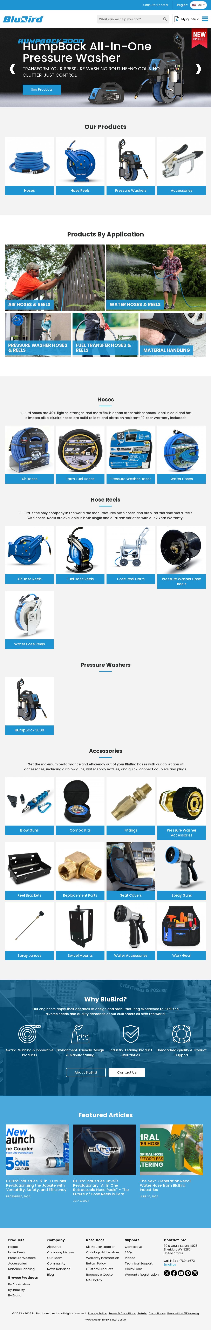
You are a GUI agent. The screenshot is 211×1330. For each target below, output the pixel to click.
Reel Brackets (29, 895)
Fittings (130, 830)
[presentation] (12, 67)
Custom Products (99, 1269)
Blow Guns (29, 830)
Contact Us (126, 1072)
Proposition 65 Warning (183, 1313)
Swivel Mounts (80, 955)
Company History (60, 1252)
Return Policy (96, 1263)
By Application (19, 1284)
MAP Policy (94, 1280)
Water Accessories (131, 955)
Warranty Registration (142, 1274)
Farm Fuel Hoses (80, 478)
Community (56, 1263)
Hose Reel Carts (131, 579)
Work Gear (181, 955)
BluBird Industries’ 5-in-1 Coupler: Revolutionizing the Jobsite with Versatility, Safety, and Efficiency (36, 1185)
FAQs (128, 1252)
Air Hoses (29, 478)
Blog (50, 1274)
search (165, 19)
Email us (170, 1264)
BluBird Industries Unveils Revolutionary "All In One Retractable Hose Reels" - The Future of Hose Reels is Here (101, 1187)
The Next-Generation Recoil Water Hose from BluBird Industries (165, 1185)
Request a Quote (99, 1274)
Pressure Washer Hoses (130, 478)
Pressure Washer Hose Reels (181, 581)
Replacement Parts (80, 895)
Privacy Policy (97, 1313)
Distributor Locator (155, 5)
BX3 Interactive (116, 1320)
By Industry (16, 1290)
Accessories (181, 190)
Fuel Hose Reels (80, 579)
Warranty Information (102, 1258)
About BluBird (86, 1072)
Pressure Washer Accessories (181, 833)
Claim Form (133, 1269)
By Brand (14, 1295)
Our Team (54, 1258)
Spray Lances (29, 955)
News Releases (58, 1269)
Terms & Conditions (122, 1313)
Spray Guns (181, 895)
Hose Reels (80, 190)
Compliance (157, 1313)
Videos (130, 1258)
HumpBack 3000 (29, 730)
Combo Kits (80, 830)
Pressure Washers (131, 190)
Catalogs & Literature (102, 1252)
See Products (42, 89)
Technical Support (139, 1263)
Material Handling (21, 1269)
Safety (142, 1313)
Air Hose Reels (29, 579)
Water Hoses (181, 478)
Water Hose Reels (29, 644)
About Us (54, 1247)
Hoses (29, 190)
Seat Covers (131, 895)
